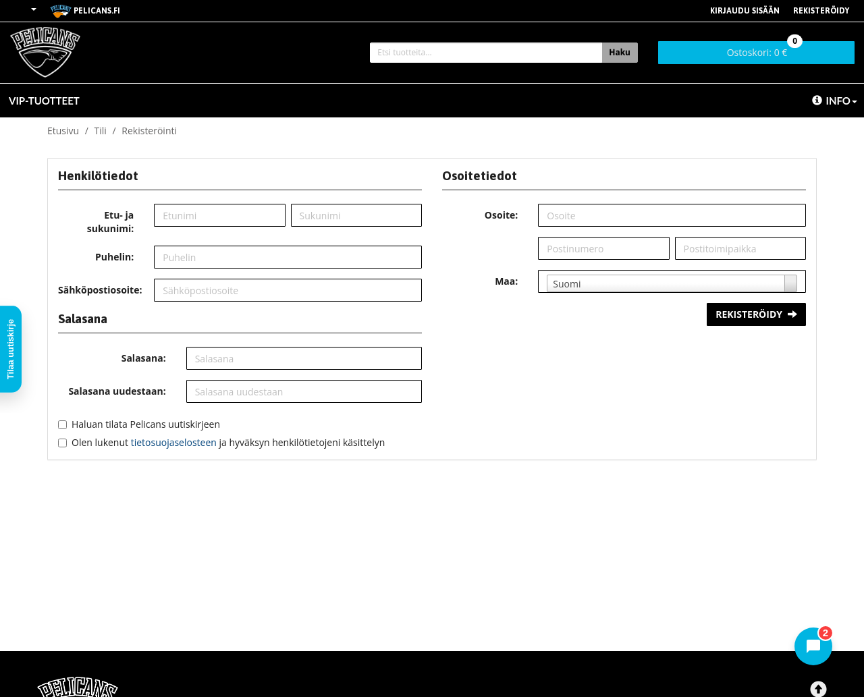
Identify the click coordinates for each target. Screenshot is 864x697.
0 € (765, 50)
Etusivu (63, 130)
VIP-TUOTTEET (44, 100)
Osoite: (501, 214)
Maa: (506, 281)
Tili (100, 130)
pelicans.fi (85, 11)
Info (834, 100)
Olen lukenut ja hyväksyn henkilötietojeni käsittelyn (228, 442)
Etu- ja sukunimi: (110, 221)
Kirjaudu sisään (745, 11)
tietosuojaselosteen (174, 442)
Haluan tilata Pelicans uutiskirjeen (146, 424)
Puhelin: (114, 256)
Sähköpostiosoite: (100, 289)
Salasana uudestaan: (116, 391)
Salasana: (144, 358)
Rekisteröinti (149, 130)
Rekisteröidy (821, 11)
